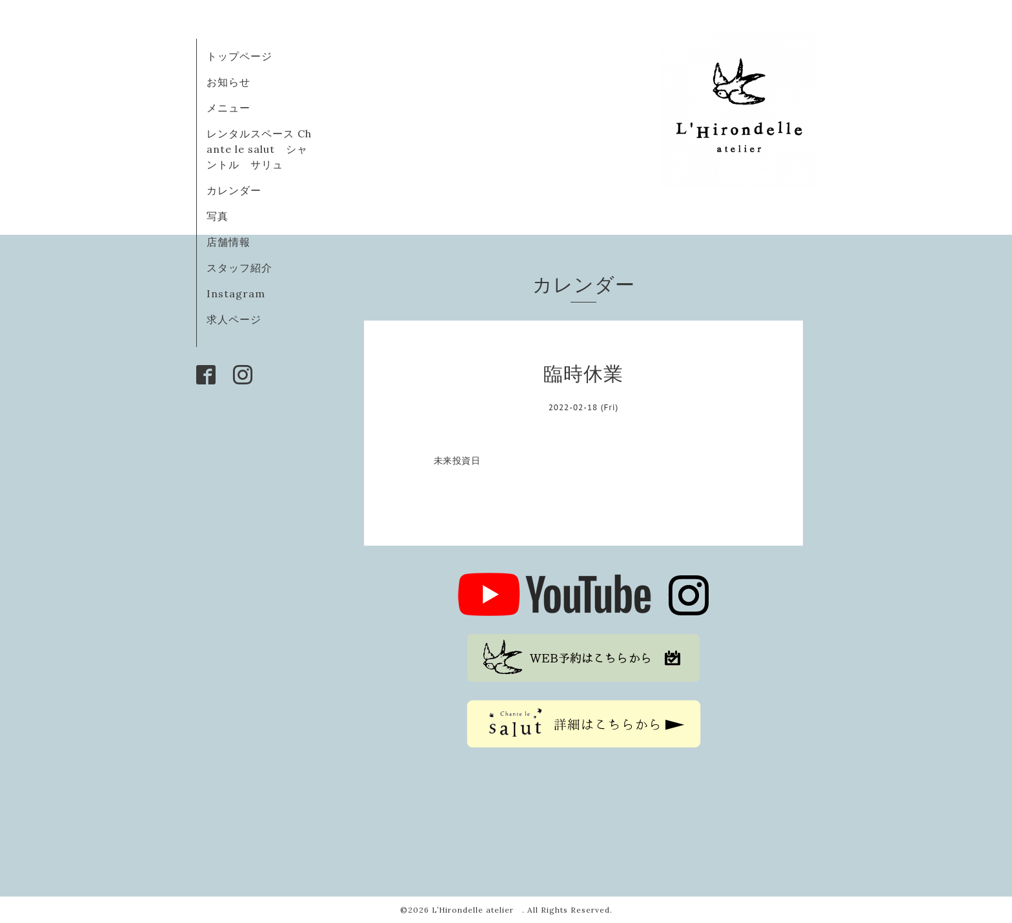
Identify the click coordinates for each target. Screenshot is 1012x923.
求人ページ (234, 319)
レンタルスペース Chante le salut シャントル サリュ (259, 149)
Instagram (236, 293)
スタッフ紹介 (239, 267)
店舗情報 (228, 241)
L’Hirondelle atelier (477, 910)
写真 (217, 216)
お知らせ (228, 81)
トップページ (239, 56)
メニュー (228, 107)
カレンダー (234, 190)
